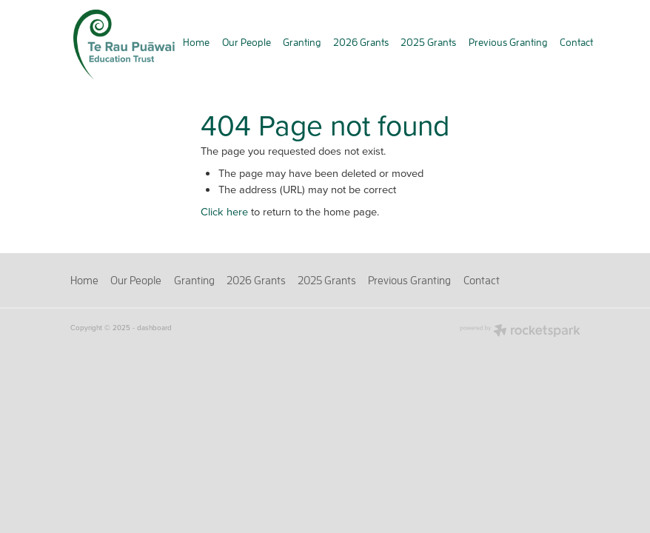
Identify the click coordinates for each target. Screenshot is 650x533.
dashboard (154, 327)
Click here (224, 211)
